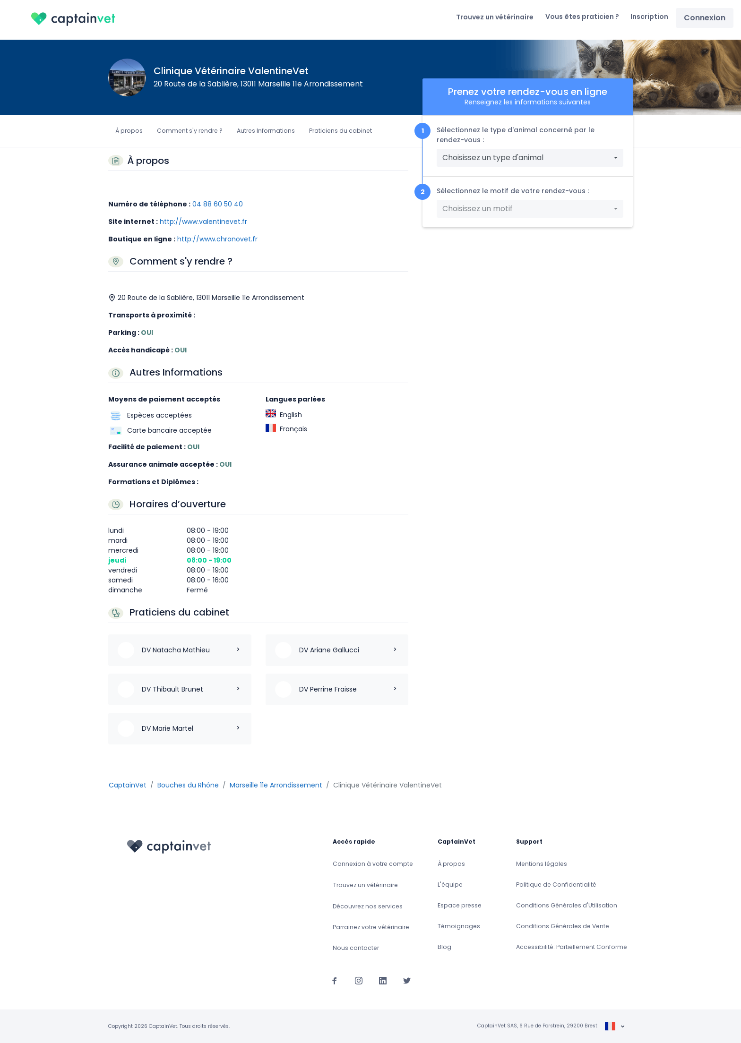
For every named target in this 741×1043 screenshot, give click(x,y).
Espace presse (460, 905)
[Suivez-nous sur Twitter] (407, 980)
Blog (444, 947)
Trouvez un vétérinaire (495, 17)
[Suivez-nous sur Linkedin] (383, 980)
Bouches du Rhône (188, 785)
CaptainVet (127, 785)
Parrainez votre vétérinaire (371, 927)
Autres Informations (266, 131)
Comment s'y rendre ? (190, 131)
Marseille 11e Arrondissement (276, 785)
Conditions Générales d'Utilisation (566, 905)
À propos (129, 131)
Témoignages (459, 926)
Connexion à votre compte (373, 864)
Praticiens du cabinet (340, 131)
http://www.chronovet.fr (217, 239)
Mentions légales (541, 864)
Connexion (704, 17)
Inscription (649, 16)
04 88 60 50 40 (217, 204)
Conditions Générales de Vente (562, 926)
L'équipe (450, 885)
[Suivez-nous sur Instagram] (358, 980)
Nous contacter (356, 948)
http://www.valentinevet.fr (203, 221)
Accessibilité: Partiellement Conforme (571, 947)
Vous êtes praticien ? (582, 16)
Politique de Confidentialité (556, 885)
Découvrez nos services (368, 906)
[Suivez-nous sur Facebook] (334, 980)
